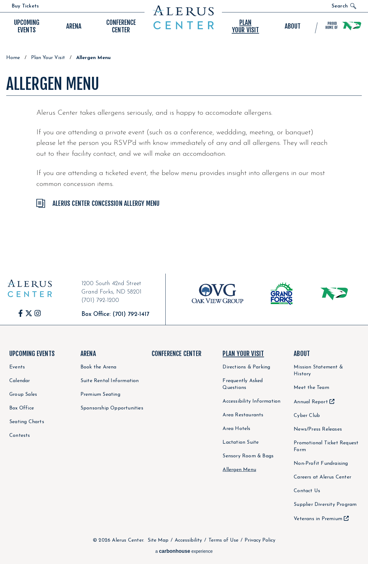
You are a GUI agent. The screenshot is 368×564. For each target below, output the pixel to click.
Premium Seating (100, 394)
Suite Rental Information (109, 380)
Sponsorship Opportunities (111, 408)
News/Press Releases (318, 429)
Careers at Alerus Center (322, 477)
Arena (88, 353)
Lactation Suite (241, 442)
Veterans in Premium (318, 518)
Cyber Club (307, 415)
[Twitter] (29, 313)
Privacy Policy (260, 540)
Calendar (19, 380)
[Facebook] (20, 313)
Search (340, 6)
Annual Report (311, 402)
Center (121, 26)
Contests (19, 435)
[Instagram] (37, 313)
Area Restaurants (243, 415)
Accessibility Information (251, 401)
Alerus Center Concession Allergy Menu (106, 203)
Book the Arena (98, 367)
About (302, 353)
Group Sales (23, 394)
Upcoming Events (32, 353)
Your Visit (245, 26)
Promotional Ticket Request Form (326, 446)
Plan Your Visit (48, 57)
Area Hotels (236, 428)
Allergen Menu (239, 469)
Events (26, 26)
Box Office (21, 408)
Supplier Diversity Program (325, 504)
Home (13, 57)
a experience (184, 551)
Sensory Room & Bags (248, 456)
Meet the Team (311, 387)
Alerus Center (183, 17)
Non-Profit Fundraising (321, 463)
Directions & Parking (246, 367)
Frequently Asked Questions (243, 384)
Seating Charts (26, 421)
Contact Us (307, 490)
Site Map (158, 540)
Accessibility (188, 540)
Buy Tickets (25, 6)
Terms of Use (223, 540)
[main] (184, 152)
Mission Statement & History (318, 371)
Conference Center (176, 353)
